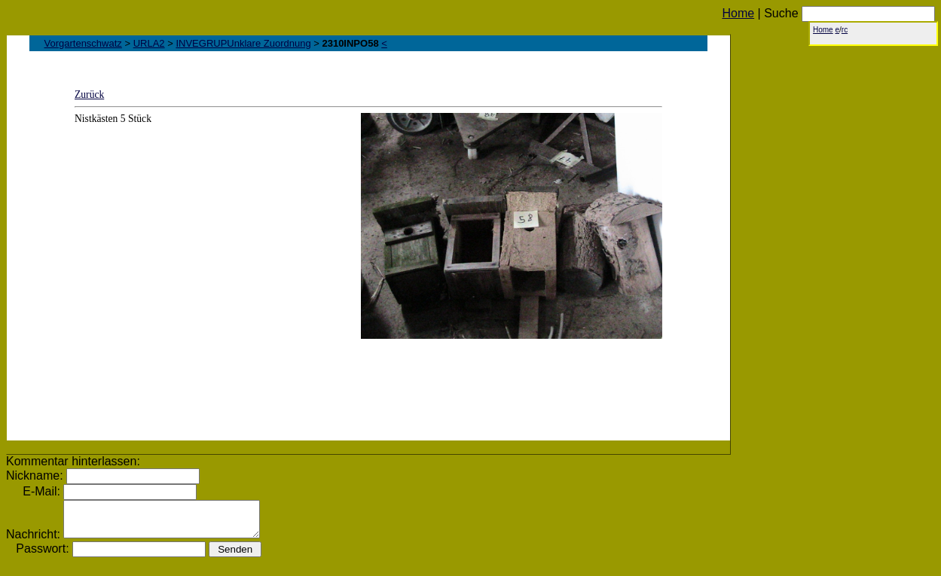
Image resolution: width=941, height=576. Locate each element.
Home (738, 13)
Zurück (89, 94)
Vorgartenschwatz (83, 43)
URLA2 (149, 43)
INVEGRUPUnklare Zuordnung (243, 43)
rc (845, 30)
